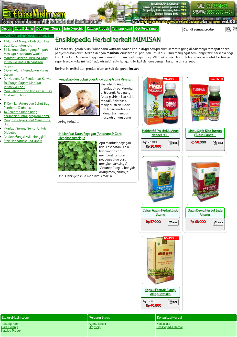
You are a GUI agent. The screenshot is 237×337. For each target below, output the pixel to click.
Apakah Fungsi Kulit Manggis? (25, 137)
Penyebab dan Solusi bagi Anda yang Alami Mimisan (95, 79)
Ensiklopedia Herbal (169, 327)
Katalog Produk (98, 29)
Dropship (94, 327)
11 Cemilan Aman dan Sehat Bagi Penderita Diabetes (27, 106)
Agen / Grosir (97, 324)
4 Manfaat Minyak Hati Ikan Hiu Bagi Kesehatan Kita (26, 43)
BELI (173, 143)
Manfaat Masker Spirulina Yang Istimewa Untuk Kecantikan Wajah (26, 62)
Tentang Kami (122, 29)
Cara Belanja (24, 29)
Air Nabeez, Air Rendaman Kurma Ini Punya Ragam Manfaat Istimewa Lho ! (28, 83)
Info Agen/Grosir (48, 29)
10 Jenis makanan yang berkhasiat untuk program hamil (27, 114)
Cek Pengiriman (146, 29)
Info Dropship (73, 29)
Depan (6, 29)
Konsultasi (163, 324)
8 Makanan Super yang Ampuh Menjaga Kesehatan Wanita (26, 52)
